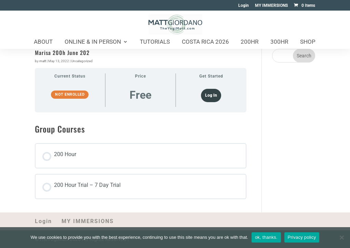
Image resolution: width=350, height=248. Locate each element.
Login (243, 5)
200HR (249, 42)
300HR (279, 42)
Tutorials (155, 42)
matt (42, 61)
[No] (341, 237)
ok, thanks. (266, 237)
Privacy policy (302, 237)
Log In (211, 95)
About (43, 42)
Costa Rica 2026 (205, 42)
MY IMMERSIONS (271, 5)
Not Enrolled (69, 94)
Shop (307, 42)
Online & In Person (93, 42)
